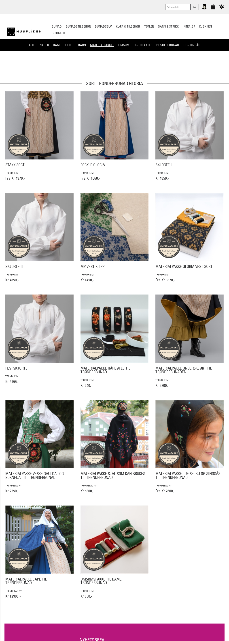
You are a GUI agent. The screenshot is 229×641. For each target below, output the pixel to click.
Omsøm (123, 45)
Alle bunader (39, 45)
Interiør (189, 26)
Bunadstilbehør (78, 26)
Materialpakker (102, 45)
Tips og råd (191, 45)
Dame (57, 45)
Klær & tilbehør (128, 26)
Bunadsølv (103, 26)
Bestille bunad (167, 45)
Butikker (58, 33)
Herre (69, 45)
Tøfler (149, 26)
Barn (82, 45)
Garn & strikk (168, 26)
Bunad (57, 26)
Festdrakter (143, 45)
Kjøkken (205, 26)
